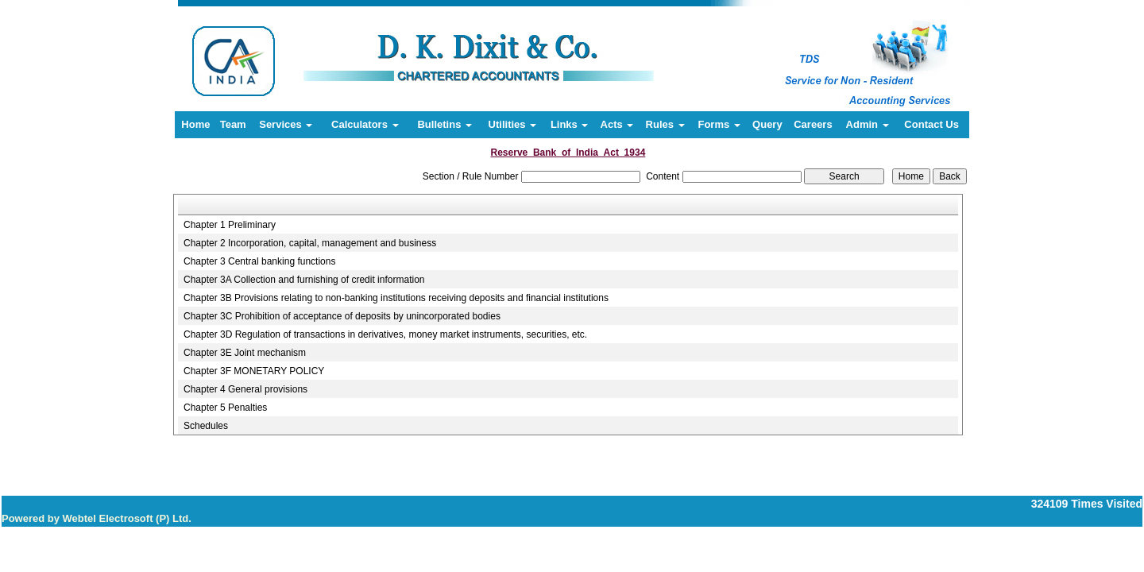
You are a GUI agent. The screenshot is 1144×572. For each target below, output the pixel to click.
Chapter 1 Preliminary (230, 224)
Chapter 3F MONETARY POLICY (254, 371)
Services (285, 124)
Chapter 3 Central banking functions (259, 261)
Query (767, 124)
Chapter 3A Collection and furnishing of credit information (304, 279)
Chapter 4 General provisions (245, 389)
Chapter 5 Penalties (225, 407)
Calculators (364, 124)
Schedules (206, 425)
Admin (867, 124)
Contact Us (931, 124)
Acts (617, 124)
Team (233, 124)
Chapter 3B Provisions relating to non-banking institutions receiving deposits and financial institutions (396, 297)
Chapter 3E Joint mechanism (245, 352)
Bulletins (444, 124)
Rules (665, 124)
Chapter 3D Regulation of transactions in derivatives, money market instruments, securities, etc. (385, 334)
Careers (813, 124)
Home (195, 124)
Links (570, 124)
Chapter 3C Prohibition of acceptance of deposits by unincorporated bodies (342, 316)
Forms (719, 124)
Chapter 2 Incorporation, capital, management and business (310, 243)
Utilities (513, 124)
